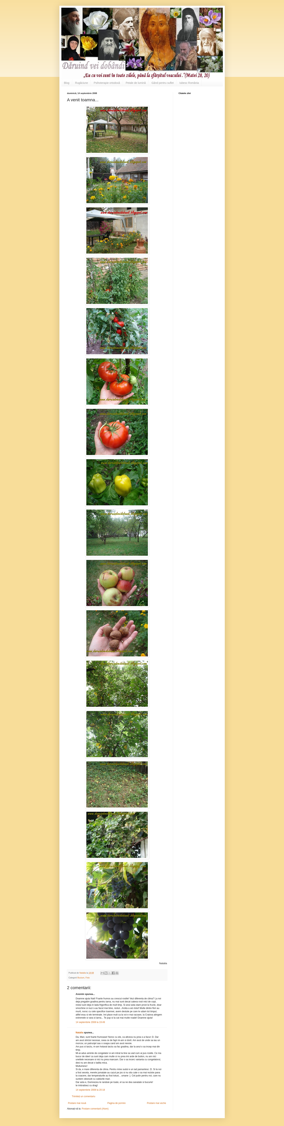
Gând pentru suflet (163, 82)
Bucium (80, 977)
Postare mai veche (156, 1103)
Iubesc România (189, 82)
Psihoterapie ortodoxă (107, 82)
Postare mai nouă (77, 1103)
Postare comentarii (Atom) (95, 1108)
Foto (88, 977)
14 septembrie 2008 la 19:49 (90, 1022)
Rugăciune (81, 82)
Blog (66, 82)
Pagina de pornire (116, 1103)
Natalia (80, 1032)
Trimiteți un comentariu (83, 1096)
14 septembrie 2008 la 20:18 (90, 1090)
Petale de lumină (136, 82)
